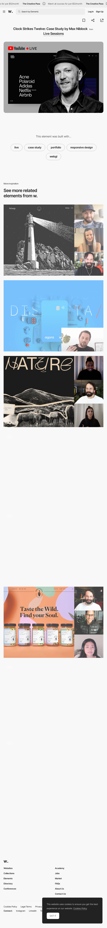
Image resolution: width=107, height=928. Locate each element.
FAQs (57, 883)
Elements (8, 878)
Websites (8, 868)
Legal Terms (26, 906)
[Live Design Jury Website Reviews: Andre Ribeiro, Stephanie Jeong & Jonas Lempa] (53, 622)
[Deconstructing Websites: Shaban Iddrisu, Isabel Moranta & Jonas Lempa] (53, 391)
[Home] (53, 469)
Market (58, 878)
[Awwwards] (10, 11)
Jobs (57, 873)
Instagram (20, 910)
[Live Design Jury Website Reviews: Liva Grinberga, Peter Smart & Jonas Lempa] (53, 240)
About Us (59, 888)
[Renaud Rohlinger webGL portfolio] (53, 546)
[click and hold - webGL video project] (53, 698)
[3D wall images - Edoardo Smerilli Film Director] (53, 773)
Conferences (10, 888)
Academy (59, 868)
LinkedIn (33, 910)
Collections (9, 873)
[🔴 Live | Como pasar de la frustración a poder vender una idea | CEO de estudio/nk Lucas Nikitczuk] (53, 315)
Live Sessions (53, 33)
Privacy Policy (41, 906)
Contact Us (60, 893)
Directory (8, 883)
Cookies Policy (10, 906)
